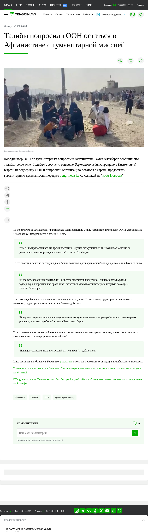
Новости (47, 14)
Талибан (34, 397)
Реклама (140, 5)
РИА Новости (112, 175)
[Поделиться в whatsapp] (7, 189)
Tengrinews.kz (70, 175)
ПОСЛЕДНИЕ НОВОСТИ (15, 520)
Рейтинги (88, 14)
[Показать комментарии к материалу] (7, 220)
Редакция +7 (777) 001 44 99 (118, 5)
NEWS (8, 5)
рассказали (66, 361)
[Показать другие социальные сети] (7, 209)
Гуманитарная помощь (64, 397)
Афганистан (20, 397)
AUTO (42, 5)
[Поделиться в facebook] (7, 202)
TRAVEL (77, 5)
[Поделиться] (141, 60)
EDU (89, 5)
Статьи (59, 14)
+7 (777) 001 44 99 (21, 511)
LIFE (19, 5)
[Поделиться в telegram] (7, 195)
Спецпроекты (73, 14)
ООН (47, 397)
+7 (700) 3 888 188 (55, 511)
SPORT (30, 5)
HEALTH (58, 5)
